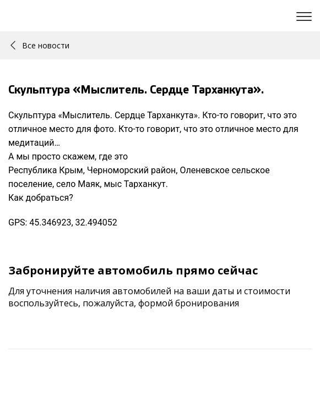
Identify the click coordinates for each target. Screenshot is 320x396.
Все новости (39, 45)
